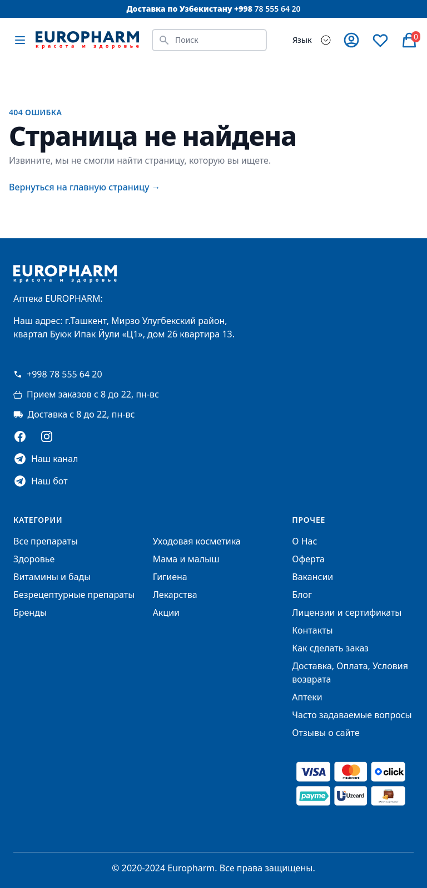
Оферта (308, 559)
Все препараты (45, 541)
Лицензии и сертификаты (346, 612)
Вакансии (312, 577)
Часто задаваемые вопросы (351, 715)
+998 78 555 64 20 (57, 374)
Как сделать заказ (330, 648)
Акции (166, 612)
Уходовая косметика (197, 541)
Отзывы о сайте (325, 733)
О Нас (304, 541)
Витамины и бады (52, 577)
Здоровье (33, 559)
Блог (302, 594)
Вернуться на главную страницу (85, 187)
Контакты (312, 630)
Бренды (30, 612)
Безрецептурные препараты (74, 594)
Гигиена (170, 577)
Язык (302, 40)
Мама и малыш (186, 559)
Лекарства (175, 594)
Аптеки (307, 697)
